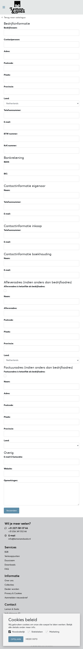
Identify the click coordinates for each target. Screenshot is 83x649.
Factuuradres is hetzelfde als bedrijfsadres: (24, 371)
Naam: (7, 190)
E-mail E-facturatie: (13, 456)
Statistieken (37, 631)
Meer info (32, 639)
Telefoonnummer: (12, 110)
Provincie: (9, 86)
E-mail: (7, 122)
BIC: (6, 173)
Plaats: (7, 74)
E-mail (11, 535)
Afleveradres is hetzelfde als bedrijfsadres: (24, 286)
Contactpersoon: (12, 39)
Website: (8, 468)
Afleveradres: (10, 308)
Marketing (54, 631)
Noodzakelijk (18, 631)
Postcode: (8, 63)
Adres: (7, 51)
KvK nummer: (10, 145)
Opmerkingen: (11, 480)
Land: (6, 98)
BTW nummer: (11, 133)
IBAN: (6, 161)
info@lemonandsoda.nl (19, 538)
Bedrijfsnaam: (10, 27)
